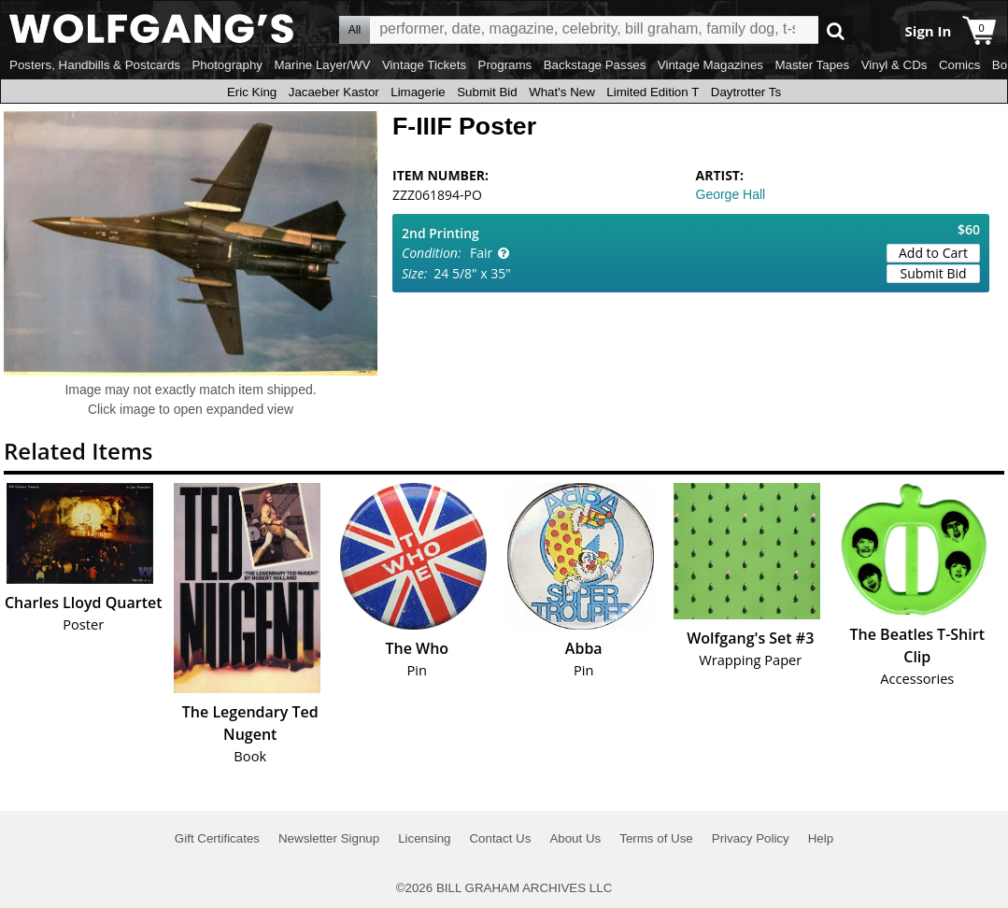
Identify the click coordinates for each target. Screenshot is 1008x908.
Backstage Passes (595, 65)
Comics (959, 65)
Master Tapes (811, 65)
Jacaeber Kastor (334, 92)
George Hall (731, 194)
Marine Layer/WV (322, 65)
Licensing (424, 838)
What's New (562, 92)
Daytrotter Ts (746, 92)
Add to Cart (933, 253)
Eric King (252, 92)
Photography (227, 65)
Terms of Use (656, 838)
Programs (505, 65)
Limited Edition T (652, 92)
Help (820, 838)
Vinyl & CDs (894, 65)
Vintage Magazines (710, 65)
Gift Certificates (217, 838)
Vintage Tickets (424, 65)
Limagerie (418, 92)
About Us (575, 838)
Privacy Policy (750, 838)
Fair (481, 253)
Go (835, 30)
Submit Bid (487, 92)
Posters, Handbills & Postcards (94, 65)
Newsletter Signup (328, 838)
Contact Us (500, 838)
